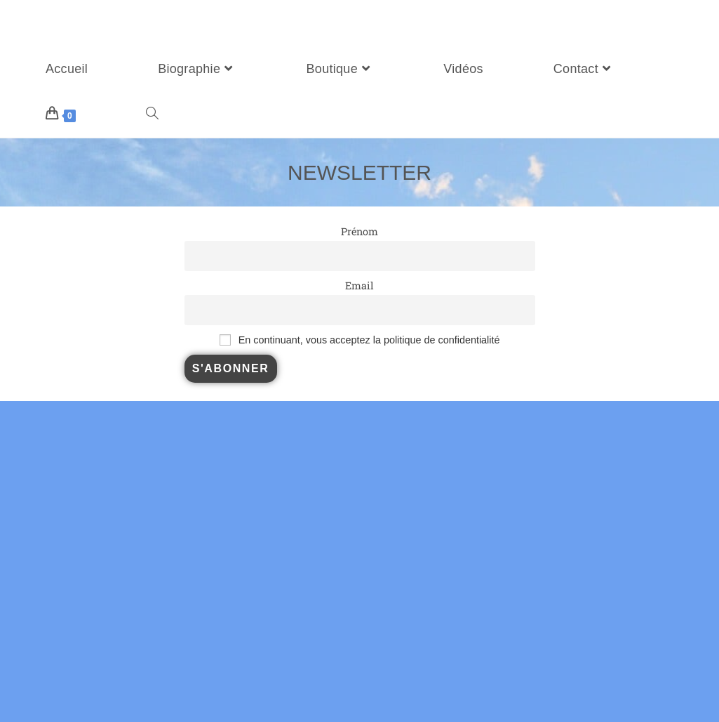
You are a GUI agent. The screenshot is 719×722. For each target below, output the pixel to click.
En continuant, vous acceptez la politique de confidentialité (369, 340)
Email (359, 285)
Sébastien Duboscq (73, 23)
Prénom (359, 231)
